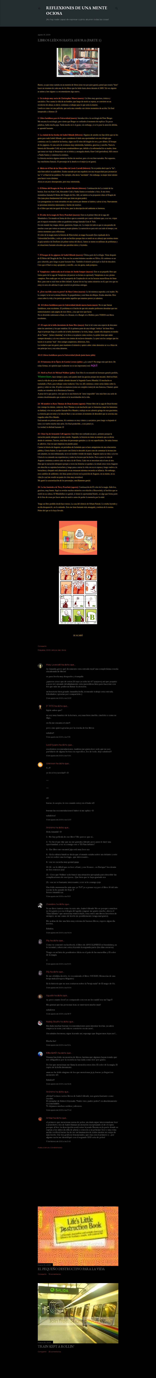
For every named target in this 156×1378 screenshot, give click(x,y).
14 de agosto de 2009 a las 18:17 (58, 1014)
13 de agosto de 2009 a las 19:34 (58, 988)
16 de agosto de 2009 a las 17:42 (58, 1110)
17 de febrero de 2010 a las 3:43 (58, 1141)
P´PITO (50, 706)
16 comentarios (55, 1274)
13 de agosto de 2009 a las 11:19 (58, 737)
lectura (54, 650)
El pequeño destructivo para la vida (71, 1269)
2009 (48, 650)
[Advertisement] (78, 1175)
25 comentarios (55, 1352)
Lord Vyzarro (52, 745)
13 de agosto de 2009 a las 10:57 (58, 698)
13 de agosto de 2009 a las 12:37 (58, 820)
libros (64, 650)
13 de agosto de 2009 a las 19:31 (58, 964)
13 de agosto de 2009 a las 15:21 (58, 896)
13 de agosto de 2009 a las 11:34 (58, 756)
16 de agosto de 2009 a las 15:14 (58, 1045)
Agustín (50, 995)
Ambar (49, 1118)
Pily (48, 940)
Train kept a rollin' (56, 1346)
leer (59, 650)
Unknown (51, 763)
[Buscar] (116, 8)
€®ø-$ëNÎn (52, 1053)
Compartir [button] (42, 646)
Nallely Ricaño (53, 1021)
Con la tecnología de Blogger (78, 1369)
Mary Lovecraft (53, 664)
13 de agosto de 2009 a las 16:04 (59, 933)
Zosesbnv (51, 904)
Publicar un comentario (50, 1148)
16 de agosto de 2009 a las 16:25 (58, 1084)
